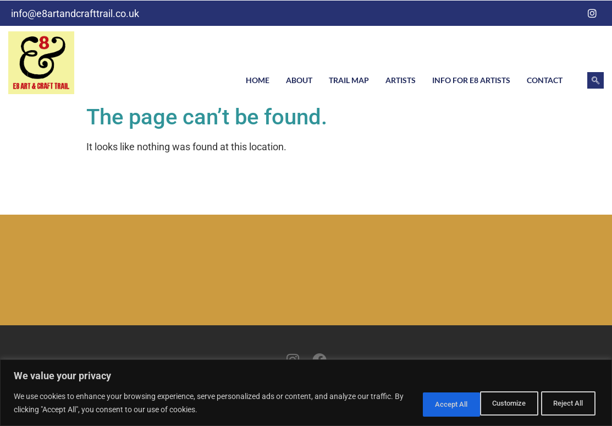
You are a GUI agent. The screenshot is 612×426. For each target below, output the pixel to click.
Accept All (564, 403)
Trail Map (349, 80)
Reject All (494, 403)
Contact (545, 80)
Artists (400, 80)
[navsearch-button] (595, 80)
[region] (306, 393)
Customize (422, 403)
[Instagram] (592, 13)
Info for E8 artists (471, 80)
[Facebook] (570, 13)
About (299, 80)
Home (257, 80)
